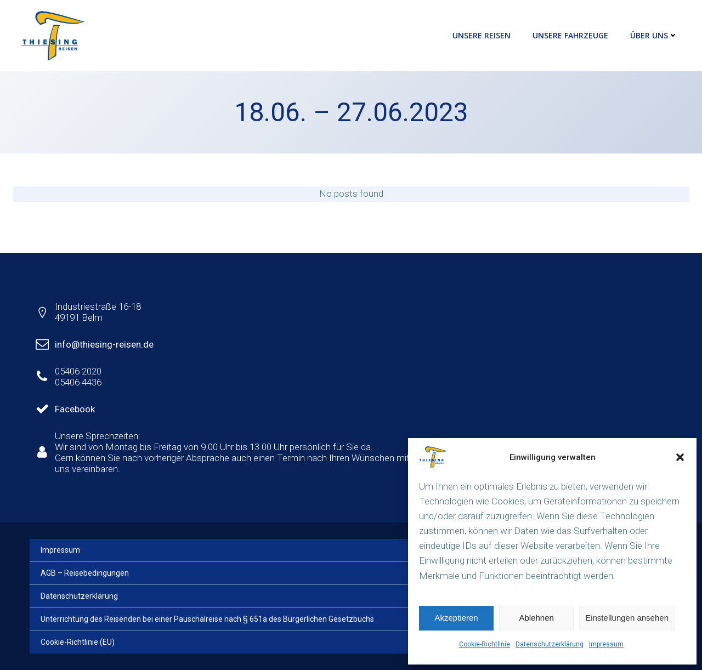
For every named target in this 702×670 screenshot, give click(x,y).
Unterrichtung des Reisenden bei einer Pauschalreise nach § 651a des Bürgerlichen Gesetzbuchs (207, 619)
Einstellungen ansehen (627, 617)
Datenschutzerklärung (550, 644)
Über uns (654, 35)
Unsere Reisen (481, 35)
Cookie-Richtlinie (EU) (78, 642)
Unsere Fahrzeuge (570, 35)
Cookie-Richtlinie (484, 644)
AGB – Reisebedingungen (85, 573)
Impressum (606, 644)
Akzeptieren (456, 617)
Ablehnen (536, 617)
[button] (680, 457)
